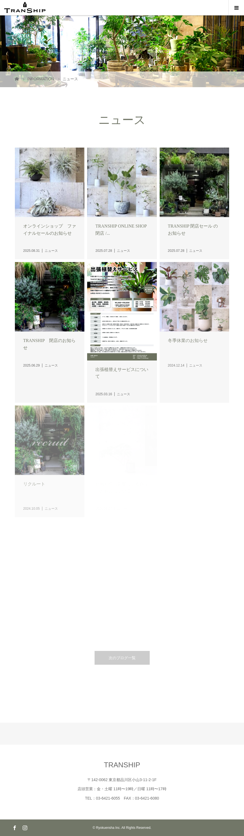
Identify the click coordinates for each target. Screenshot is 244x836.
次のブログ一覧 (122, 658)
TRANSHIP (122, 765)
